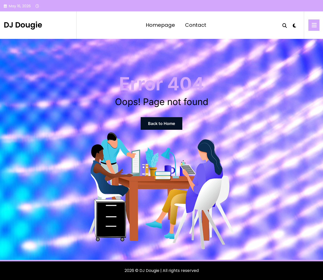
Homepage (160, 25)
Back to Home (161, 123)
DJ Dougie (23, 25)
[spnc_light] (294, 25)
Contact (195, 25)
